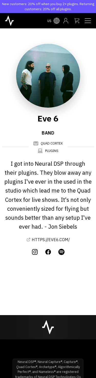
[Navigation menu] (88, 21)
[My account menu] (66, 21)
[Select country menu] (53, 21)
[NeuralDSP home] (9, 20)
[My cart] (77, 21)
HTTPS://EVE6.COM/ (48, 239)
